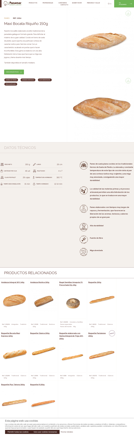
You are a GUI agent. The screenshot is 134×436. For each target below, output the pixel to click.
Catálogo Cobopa (65, 408)
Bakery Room (14, 405)
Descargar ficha (12, 72)
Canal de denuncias (113, 413)
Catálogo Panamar (65, 405)
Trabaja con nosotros (113, 400)
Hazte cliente (14, 411)
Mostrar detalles (67, 432)
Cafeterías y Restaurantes (39, 402)
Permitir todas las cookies (18, 432)
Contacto (64, 5)
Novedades (62, 402)
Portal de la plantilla (113, 406)
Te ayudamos (122, 3)
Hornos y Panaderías (37, 405)
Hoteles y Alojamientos (38, 411)
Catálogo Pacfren (65, 414)
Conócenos (14, 402)
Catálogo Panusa (65, 411)
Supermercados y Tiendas (39, 408)
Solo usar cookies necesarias (45, 432)
